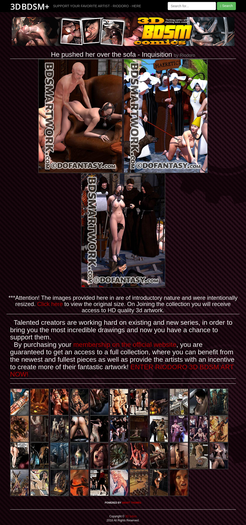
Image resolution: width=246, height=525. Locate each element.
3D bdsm (130, 516)
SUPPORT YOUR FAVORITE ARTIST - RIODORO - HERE (97, 6)
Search (226, 6)
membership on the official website (124, 344)
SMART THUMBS (131, 502)
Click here (50, 304)
